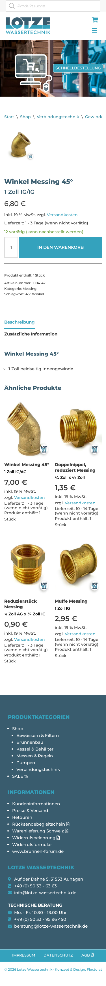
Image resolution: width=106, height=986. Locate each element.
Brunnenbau (29, 742)
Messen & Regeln (34, 755)
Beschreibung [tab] (19, 322)
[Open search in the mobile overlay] (53, 6)
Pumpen (25, 762)
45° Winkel (34, 294)
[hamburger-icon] (94, 20)
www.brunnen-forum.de (38, 851)
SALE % (20, 776)
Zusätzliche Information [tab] (30, 334)
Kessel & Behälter (34, 749)
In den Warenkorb (60, 247)
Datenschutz (58, 955)
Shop (25, 116)
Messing (29, 288)
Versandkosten (62, 214)
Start (9, 116)
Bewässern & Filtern (37, 735)
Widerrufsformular (32, 844)
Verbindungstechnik (58, 116)
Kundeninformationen (36, 803)
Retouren (22, 817)
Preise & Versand (30, 810)
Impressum (23, 955)
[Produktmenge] (11, 247)
